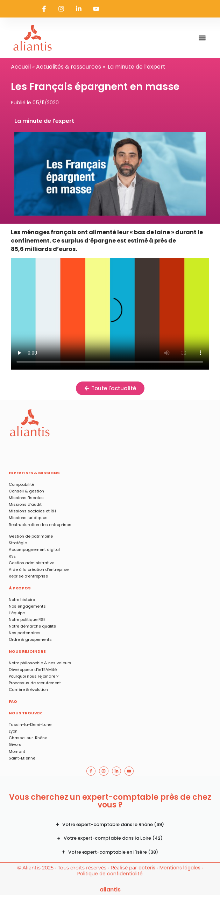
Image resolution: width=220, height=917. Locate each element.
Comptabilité (21, 484)
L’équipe (17, 613)
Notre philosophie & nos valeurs (40, 663)
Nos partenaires (25, 633)
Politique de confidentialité (110, 873)
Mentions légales (179, 867)
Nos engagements (27, 606)
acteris (147, 867)
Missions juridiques (28, 517)
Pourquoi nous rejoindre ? (33, 676)
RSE (12, 556)
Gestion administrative (31, 563)
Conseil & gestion (26, 491)
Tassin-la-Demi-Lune (30, 724)
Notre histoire (22, 599)
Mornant (17, 751)
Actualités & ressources (68, 67)
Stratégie (18, 543)
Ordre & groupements (30, 639)
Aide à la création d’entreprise (39, 569)
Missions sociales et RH (32, 511)
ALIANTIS (110, 890)
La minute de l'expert (44, 121)
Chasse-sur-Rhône (28, 738)
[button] (202, 38)
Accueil (21, 67)
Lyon (13, 731)
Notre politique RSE (27, 619)
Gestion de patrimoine (31, 536)
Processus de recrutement (35, 683)
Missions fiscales (26, 497)
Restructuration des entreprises (40, 524)
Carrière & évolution (28, 689)
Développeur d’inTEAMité (33, 669)
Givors (15, 744)
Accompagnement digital (34, 549)
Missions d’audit (25, 504)
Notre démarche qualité (32, 626)
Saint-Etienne (22, 758)
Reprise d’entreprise (28, 576)
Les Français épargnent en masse (110, 314)
